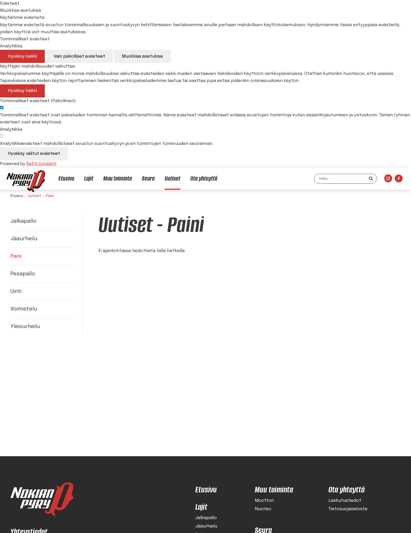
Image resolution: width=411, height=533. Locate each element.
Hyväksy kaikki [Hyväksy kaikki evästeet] (22, 56)
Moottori (264, 500)
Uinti (15, 291)
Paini (15, 256)
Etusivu (16, 196)
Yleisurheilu (25, 326)
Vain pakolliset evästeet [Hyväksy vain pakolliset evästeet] (79, 56)
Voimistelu (23, 309)
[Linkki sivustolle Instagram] (388, 180)
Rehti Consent (41, 164)
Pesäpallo (22, 274)
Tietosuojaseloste (347, 509)
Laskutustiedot (344, 500)
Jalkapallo (23, 221)
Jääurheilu (23, 239)
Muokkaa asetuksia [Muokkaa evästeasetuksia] (142, 56)
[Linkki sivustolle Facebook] (399, 180)
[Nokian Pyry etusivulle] (26, 181)
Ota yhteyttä (346, 489)
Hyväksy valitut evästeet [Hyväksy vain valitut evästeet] (34, 153)
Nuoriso (263, 509)
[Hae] (371, 178)
